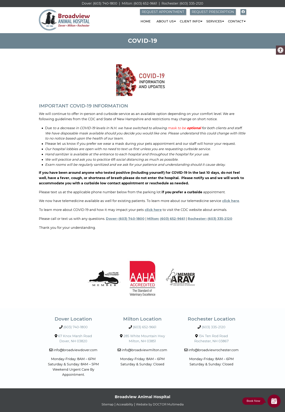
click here (153, 210)
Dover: (87, 3)
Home (145, 21)
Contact (236, 21)
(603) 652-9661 (145, 3)
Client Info (190, 21)
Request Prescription (213, 12)
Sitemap (103, 404)
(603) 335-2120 (191, 3)
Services (214, 21)
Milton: (127, 3)
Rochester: (170, 3)
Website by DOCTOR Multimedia (162, 404)
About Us (165, 21)
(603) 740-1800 (105, 3)
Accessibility (122, 404)
